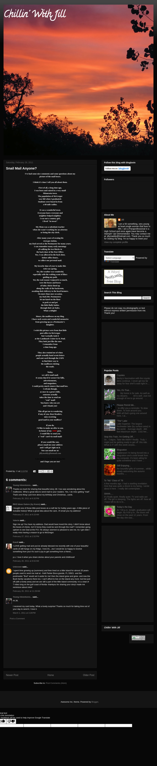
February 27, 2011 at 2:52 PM (26, 536)
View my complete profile (116, 242)
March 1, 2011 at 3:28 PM (24, 613)
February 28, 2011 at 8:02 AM (26, 561)
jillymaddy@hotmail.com (50, 453)
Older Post (88, 675)
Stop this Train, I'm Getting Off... (119, 436)
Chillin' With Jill (34, 15)
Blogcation (122, 450)
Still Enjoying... (124, 465)
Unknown (17, 567)
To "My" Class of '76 (113, 480)
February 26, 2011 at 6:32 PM (26, 498)
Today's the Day (124, 507)
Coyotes (121, 375)
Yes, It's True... (124, 390)
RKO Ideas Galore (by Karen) (26, 504)
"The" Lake (122, 421)
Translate (111, 261)
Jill (122, 220)
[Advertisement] (50, 646)
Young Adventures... (22, 485)
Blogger (94, 702)
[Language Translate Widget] (119, 258)
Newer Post (12, 675)
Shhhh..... (108, 493)
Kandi (15, 542)
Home (51, 675)
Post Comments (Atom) (56, 683)
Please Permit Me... (126, 405)
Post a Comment (17, 618)
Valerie (16, 520)
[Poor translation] (11, 721)
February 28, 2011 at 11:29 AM (26, 591)
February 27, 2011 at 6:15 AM (26, 514)
